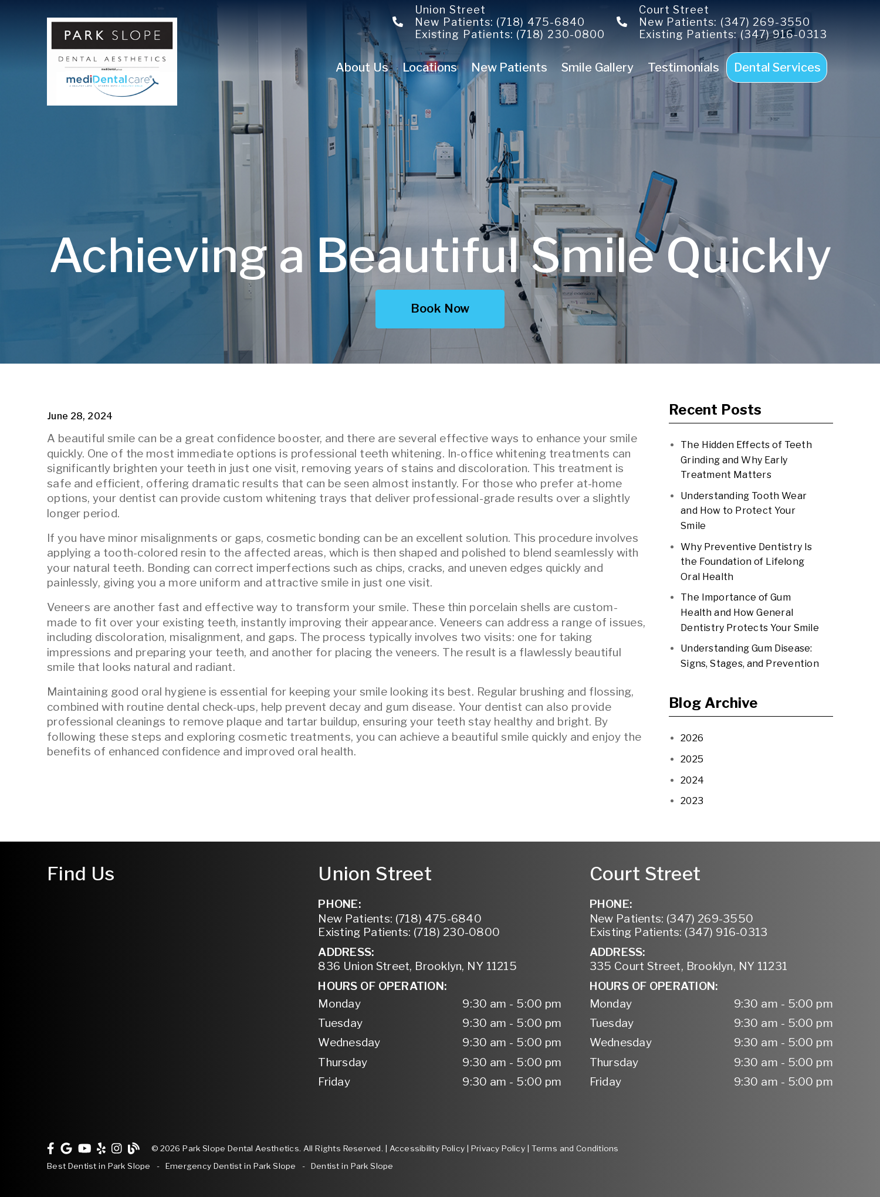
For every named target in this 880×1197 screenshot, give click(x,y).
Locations (429, 67)
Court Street (674, 10)
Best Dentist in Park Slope (99, 1166)
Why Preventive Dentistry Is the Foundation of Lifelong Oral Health (746, 561)
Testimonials (683, 67)
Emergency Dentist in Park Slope (230, 1166)
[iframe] (168, 941)
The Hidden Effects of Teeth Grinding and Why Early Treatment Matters (746, 459)
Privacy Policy (498, 1148)
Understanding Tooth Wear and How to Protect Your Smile (744, 510)
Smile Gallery (597, 67)
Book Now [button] (440, 308)
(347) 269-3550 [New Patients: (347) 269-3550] (672, 918)
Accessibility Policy (427, 1148)
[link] (112, 102)
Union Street (450, 10)
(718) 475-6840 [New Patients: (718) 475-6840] (400, 918)
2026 (692, 738)
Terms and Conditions (575, 1148)
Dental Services (777, 67)
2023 (692, 800)
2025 (692, 759)
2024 (692, 780)
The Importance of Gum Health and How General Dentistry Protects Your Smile (750, 612)
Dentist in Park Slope (352, 1166)
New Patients (509, 67)
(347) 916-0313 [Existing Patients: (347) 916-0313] (679, 932)
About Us (362, 67)
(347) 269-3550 (765, 22)
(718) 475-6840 (540, 22)
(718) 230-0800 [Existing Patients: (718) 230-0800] (409, 932)
